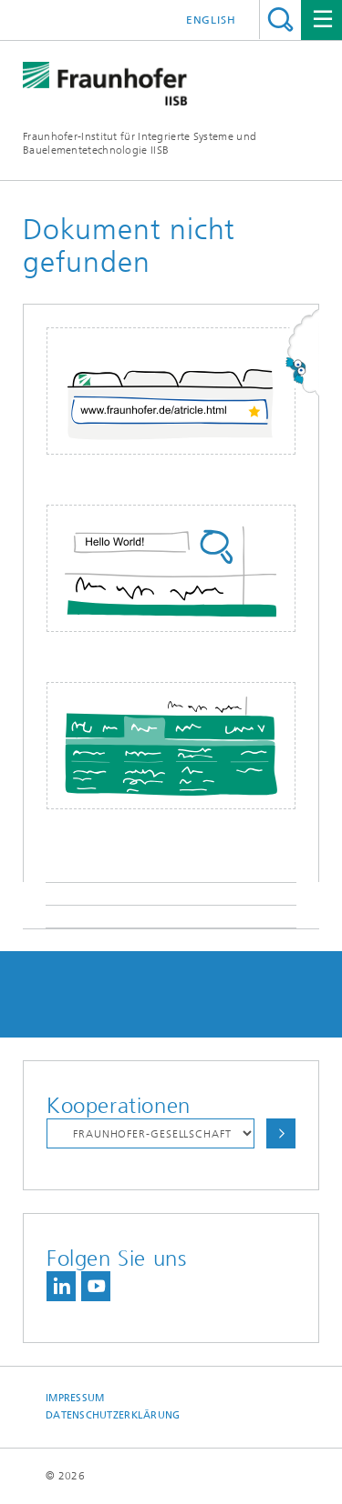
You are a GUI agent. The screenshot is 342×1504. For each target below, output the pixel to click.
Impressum (75, 1398)
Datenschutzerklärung (113, 1415)
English (211, 20)
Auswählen (280, 1133)
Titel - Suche (280, 19)
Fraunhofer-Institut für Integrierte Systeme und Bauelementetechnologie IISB (139, 143)
